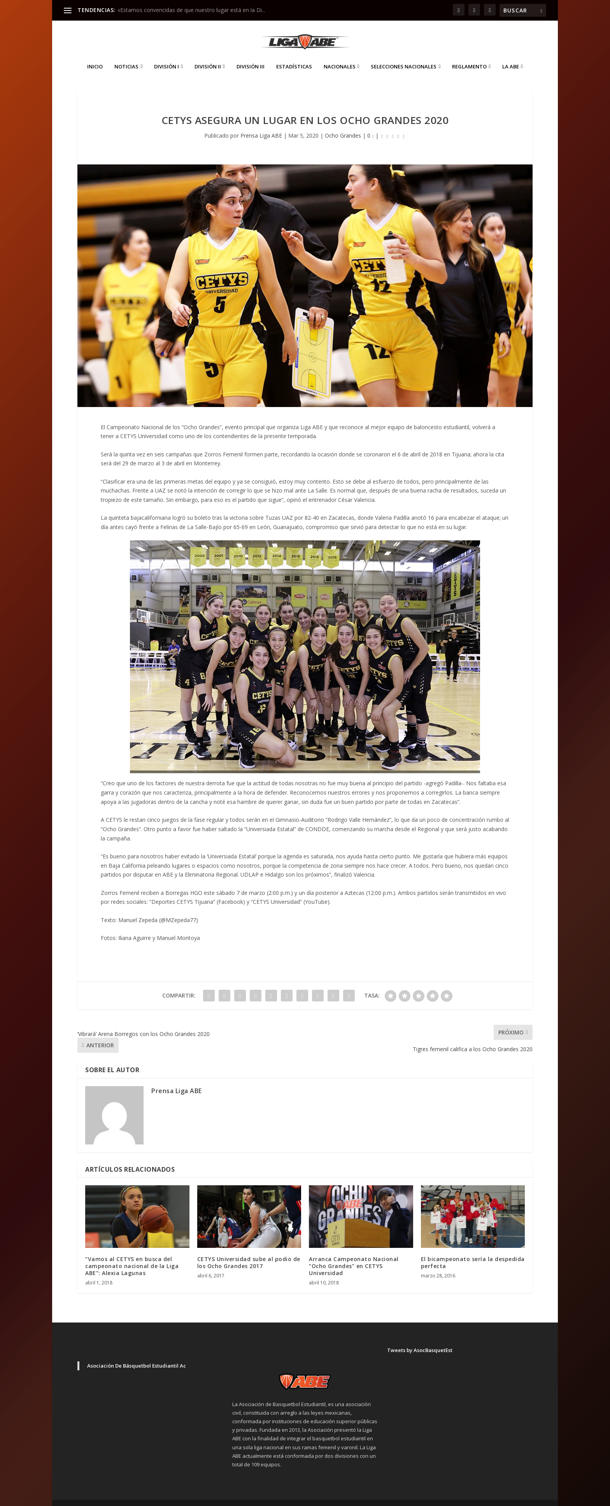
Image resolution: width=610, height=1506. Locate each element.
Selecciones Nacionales (403, 55)
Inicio (95, 55)
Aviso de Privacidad (472, 1496)
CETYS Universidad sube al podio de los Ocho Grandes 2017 (248, 1251)
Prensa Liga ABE (261, 124)
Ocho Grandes (343, 124)
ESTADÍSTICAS (294, 55)
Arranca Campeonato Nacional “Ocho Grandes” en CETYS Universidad (354, 1254)
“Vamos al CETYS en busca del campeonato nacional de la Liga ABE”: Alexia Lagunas (132, 1254)
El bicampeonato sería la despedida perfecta (473, 1251)
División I (166, 55)
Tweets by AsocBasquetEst (419, 1338)
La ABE (510, 55)
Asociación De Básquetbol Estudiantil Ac (136, 1354)
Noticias (126, 55)
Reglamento (469, 55)
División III (251, 55)
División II (208, 55)
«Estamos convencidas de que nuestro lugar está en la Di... (191, 10)
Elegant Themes (132, 1497)
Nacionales (340, 55)
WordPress (214, 1497)
